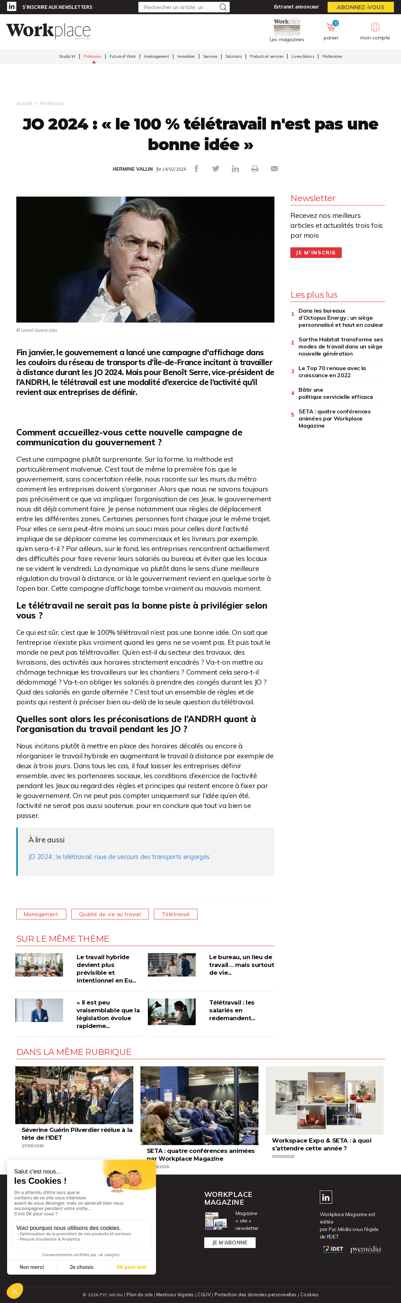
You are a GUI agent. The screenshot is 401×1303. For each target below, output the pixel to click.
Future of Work (123, 57)
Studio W (67, 57)
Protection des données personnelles (256, 1294)
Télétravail (185, 913)
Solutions (233, 57)
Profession (92, 57)
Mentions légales (174, 1294)
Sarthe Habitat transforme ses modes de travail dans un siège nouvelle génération (341, 346)
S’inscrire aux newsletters (57, 7)
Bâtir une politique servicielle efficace (336, 393)
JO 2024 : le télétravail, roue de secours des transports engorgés (129, 856)
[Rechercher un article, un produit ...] (184, 7)
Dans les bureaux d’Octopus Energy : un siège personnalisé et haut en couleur (341, 317)
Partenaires (332, 57)
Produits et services (266, 57)
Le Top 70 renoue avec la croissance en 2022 (332, 371)
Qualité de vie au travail (115, 913)
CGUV (203, 1294)
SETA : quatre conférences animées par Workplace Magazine (335, 418)
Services (210, 57)
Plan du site (138, 1294)
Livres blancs (302, 57)
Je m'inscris (316, 252)
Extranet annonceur (296, 6)
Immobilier (186, 57)
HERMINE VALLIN (132, 169)
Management (43, 913)
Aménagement (156, 57)
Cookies (311, 1294)
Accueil (24, 103)
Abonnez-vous (361, 7)
